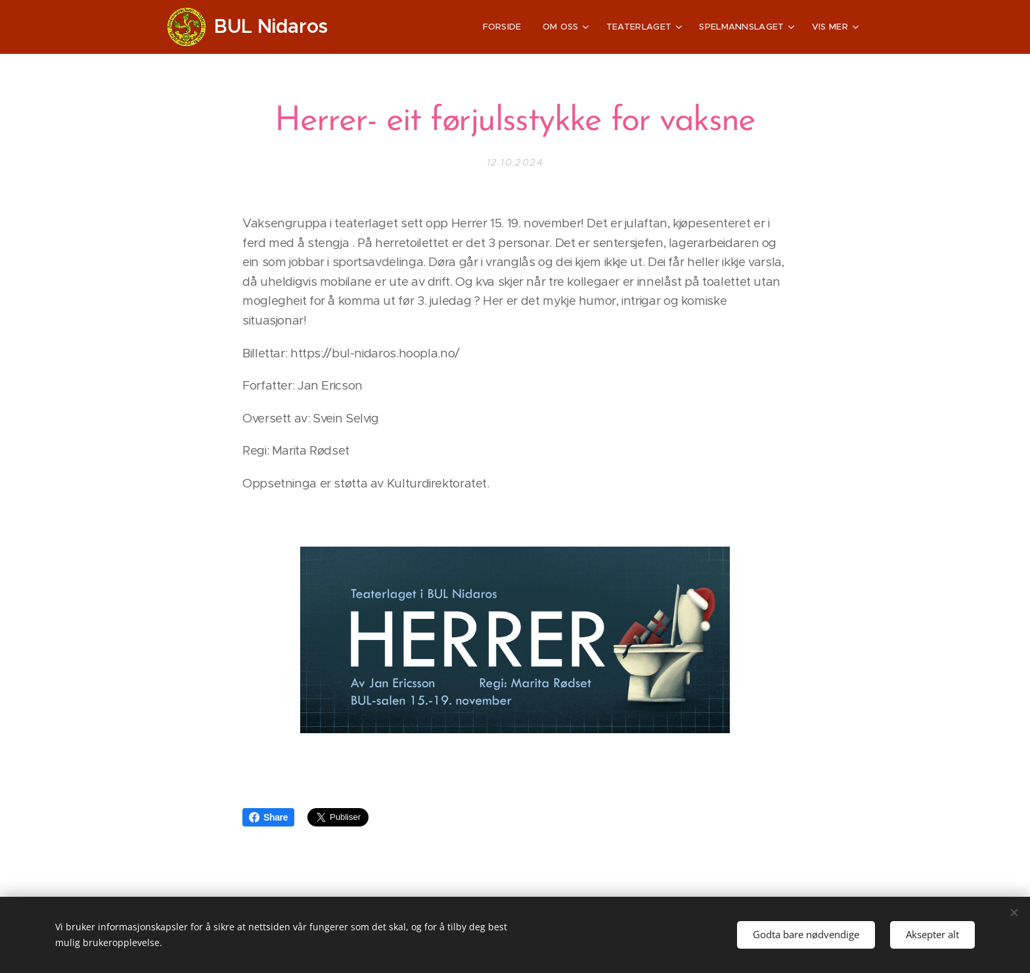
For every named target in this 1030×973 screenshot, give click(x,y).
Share (268, 817)
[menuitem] (396, 27)
